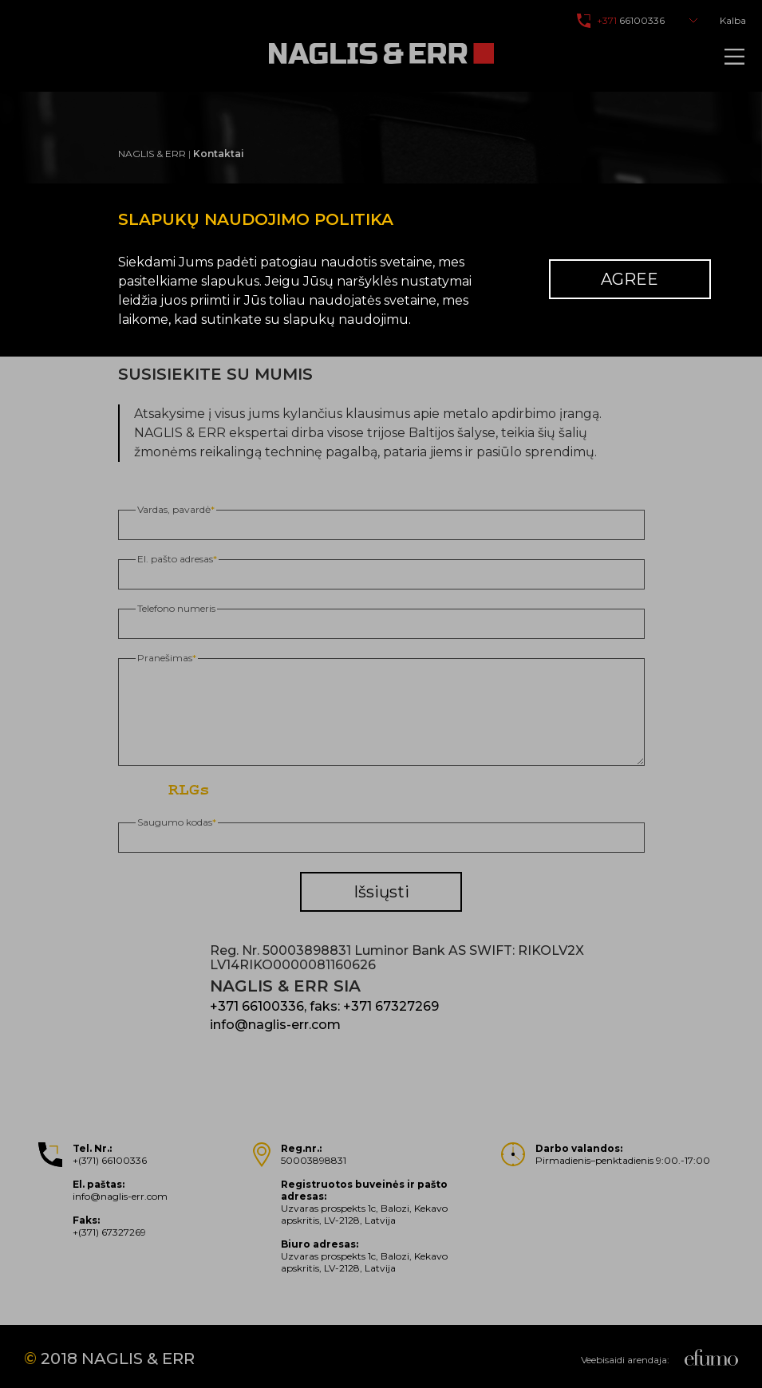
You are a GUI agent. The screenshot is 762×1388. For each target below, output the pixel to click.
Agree (629, 279)
